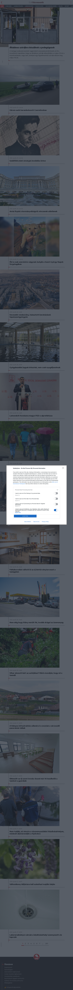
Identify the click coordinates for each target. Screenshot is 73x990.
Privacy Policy (45, 521)
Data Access (36, 521)
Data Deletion (27, 521)
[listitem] (36, 490)
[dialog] (36, 495)
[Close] (63, 468)
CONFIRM (25, 516)
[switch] (56, 493)
